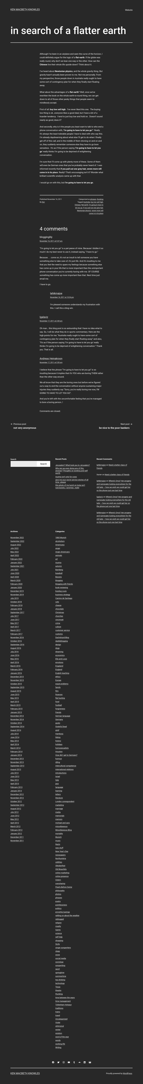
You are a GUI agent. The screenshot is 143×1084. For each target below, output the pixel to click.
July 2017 (14, 616)
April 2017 (14, 627)
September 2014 (17, 726)
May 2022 (14, 552)
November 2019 (17, 595)
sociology (59, 962)
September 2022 (17, 541)
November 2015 (17, 680)
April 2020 (14, 577)
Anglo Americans (62, 552)
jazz (57, 783)
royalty (58, 926)
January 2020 (16, 587)
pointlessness (61, 905)
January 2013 (16, 791)
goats (57, 723)
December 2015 (17, 677)
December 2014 (17, 716)
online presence (62, 876)
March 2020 (15, 580)
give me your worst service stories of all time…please (71, 481)
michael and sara (62, 823)
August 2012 (15, 809)
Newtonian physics (84, 211)
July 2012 (14, 812)
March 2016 (15, 666)
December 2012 (17, 794)
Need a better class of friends (117, 474)
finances (58, 694)
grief (57, 730)
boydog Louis (61, 591)
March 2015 (15, 705)
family (57, 687)
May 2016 (14, 659)
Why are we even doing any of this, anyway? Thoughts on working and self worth (71, 470)
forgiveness (60, 709)
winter (57, 1030)
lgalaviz (44, 317)
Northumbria (60, 858)
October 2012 (16, 801)
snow (57, 955)
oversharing (60, 883)
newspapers (60, 855)
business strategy (62, 595)
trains (57, 1012)
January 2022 (16, 563)
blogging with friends (64, 584)
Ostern (58, 880)
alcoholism (60, 541)
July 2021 (14, 570)
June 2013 (14, 776)
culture (58, 627)
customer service (62, 630)
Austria (58, 563)
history (58, 741)
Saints (58, 930)
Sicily (57, 944)
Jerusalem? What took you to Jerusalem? (72, 465)
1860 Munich (60, 537)
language (59, 787)
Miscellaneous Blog (63, 830)
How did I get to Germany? (66, 755)
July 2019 (14, 598)
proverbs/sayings (62, 912)
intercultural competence (65, 766)
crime (57, 623)
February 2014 (16, 751)
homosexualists (62, 748)
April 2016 (14, 662)
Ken (43, 202)
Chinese (78, 205)
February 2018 (16, 605)
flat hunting (60, 698)
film (57, 691)
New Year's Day (61, 851)
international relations (64, 769)
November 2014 (17, 719)
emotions (59, 662)
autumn (58, 566)
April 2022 (14, 555)
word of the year (62, 1037)
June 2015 (14, 694)
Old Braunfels (61, 869)
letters (58, 794)
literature (59, 798)
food (57, 702)
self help (58, 937)
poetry (58, 901)
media (58, 812)
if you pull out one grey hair (93, 208)
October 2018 (16, 602)
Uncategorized (61, 1019)
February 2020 (16, 584)
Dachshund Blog (62, 637)
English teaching (62, 673)
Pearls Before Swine (63, 887)
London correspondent (64, 801)
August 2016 (15, 648)
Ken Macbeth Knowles (25, 9)
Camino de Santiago (63, 598)
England (58, 669)
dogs (57, 648)
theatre (58, 990)
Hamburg (59, 734)
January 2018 (16, 609)
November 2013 (17, 762)
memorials (59, 816)
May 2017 (14, 623)
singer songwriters (63, 948)
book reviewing (61, 587)
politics (58, 908)
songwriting (60, 965)
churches (59, 616)
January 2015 (16, 712)
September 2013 (17, 766)
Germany (59, 719)
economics (60, 655)
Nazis (57, 844)
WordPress (127, 1073)
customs (59, 634)
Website (129, 10)
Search (13, 459)
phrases (93, 199)
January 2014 (16, 755)
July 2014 (14, 734)
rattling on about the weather (67, 915)
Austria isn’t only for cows (66, 477)
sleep (57, 951)
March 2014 (15, 748)
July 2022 (14, 548)
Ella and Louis (61, 659)
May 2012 (14, 819)
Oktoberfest (60, 866)
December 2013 (17, 759)
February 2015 (16, 709)
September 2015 (17, 687)
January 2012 (16, 833)
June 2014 (14, 737)
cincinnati (59, 620)
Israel (57, 776)
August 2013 (15, 769)
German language (62, 716)
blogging (59, 580)
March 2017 (15, 630)
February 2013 (16, 787)
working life (60, 1044)
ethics (57, 677)
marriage (59, 809)
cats (57, 602)
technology (60, 983)
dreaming (59, 652)
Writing (58, 1047)
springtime (59, 972)
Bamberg (59, 570)
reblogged (59, 919)
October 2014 (16, 723)
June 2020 (14, 573)
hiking (57, 737)
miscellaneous (61, 826)
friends (58, 712)
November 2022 (17, 537)
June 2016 (14, 655)
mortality (59, 833)
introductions (60, 773)
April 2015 (14, 702)
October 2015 (16, 684)
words (57, 1040)
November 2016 (17, 637)
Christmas (59, 612)
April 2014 (14, 744)
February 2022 (16, 559)
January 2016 (16, 673)
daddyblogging (61, 641)
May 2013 (14, 780)
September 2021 (17, 566)
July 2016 (14, 652)
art (56, 559)
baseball (58, 573)
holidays (58, 744)
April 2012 (14, 823)
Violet (57, 1022)
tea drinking (60, 980)
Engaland (59, 666)
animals (58, 555)
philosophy (59, 890)
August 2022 (15, 545)
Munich (58, 837)
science (58, 933)
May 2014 (14, 741)
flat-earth (84, 205)
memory (58, 819)
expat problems (61, 684)
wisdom (58, 1033)
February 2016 (16, 669)
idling (57, 762)
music (57, 841)
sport (57, 969)
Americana (59, 545)
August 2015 (15, 691)
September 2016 (17, 644)
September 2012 (17, 805)
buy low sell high (97, 202)
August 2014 (15, 730)
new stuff (59, 848)
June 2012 (14, 816)
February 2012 (16, 830)
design (58, 644)
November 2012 (17, 798)
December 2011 (17, 837)
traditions (59, 1008)
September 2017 (17, 612)
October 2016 (16, 641)
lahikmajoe (56, 293)
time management (63, 1001)
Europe (58, 680)
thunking (100, 199)
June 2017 (14, 620)
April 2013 (14, 783)
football (58, 705)
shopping (59, 940)
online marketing (62, 873)
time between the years (65, 997)
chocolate (59, 609)
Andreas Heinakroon (51, 358)
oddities (58, 862)
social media (60, 958)
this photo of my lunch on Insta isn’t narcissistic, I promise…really (70, 486)
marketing (59, 805)
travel (57, 1015)
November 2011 (17, 841)
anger (57, 548)
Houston (58, 751)
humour (58, 759)
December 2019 (17, 591)
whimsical (59, 1026)
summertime (60, 976)
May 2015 (14, 698)
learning (58, 791)
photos (58, 894)
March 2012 (15, 826)
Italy (57, 780)
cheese (58, 605)
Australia (86, 202)
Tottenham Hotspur (63, 1005)
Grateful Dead (61, 726)
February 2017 (16, 634)
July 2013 (14, 773)
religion (58, 923)
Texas (57, 987)
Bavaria (58, 577)
